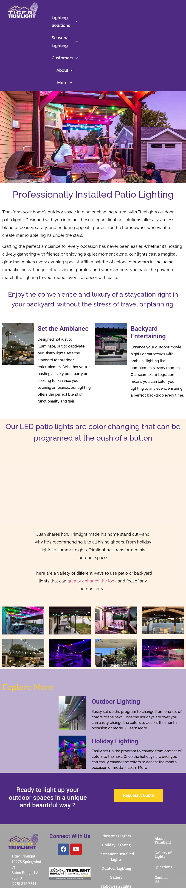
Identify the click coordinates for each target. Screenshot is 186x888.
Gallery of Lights (163, 802)
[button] (72, 17)
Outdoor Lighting (116, 649)
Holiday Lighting (115, 688)
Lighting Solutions (73, 17)
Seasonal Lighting (118, 17)
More (123, 30)
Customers (158, 17)
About (101, 30)
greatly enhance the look (92, 528)
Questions (163, 814)
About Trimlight (163, 788)
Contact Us (161, 827)
